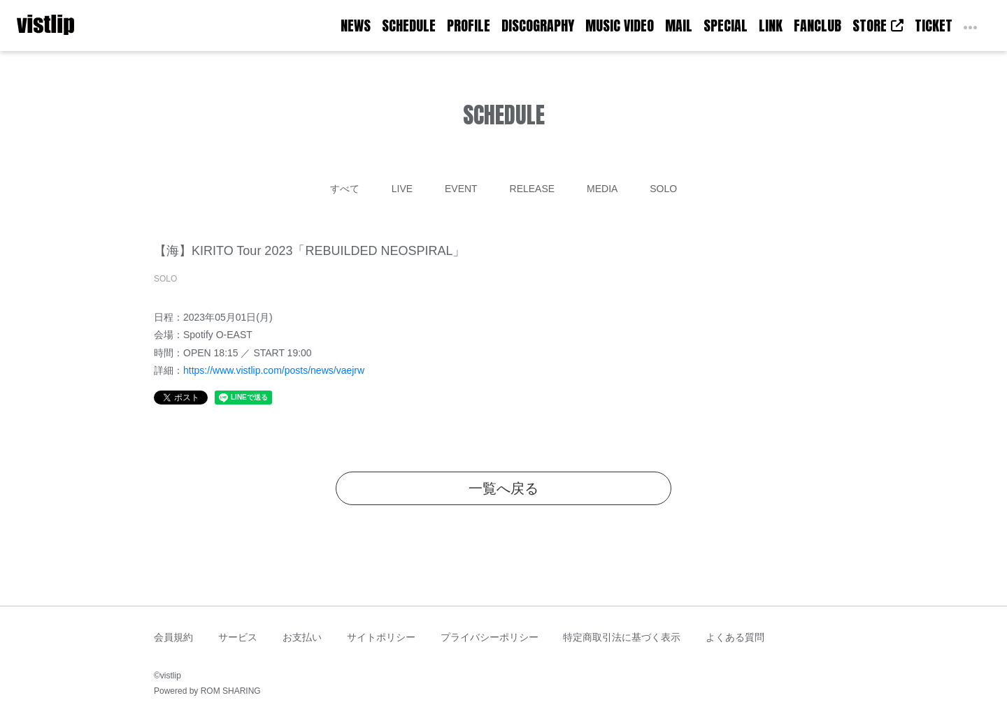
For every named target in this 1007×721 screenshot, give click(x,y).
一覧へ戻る (503, 488)
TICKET (933, 25)
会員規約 (173, 637)
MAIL (678, 25)
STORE (878, 25)
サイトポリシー (381, 637)
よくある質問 (735, 637)
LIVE (402, 188)
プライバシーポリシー (489, 637)
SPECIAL (726, 25)
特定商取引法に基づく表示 (621, 637)
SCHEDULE (409, 25)
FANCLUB (817, 25)
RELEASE (532, 188)
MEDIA (602, 188)
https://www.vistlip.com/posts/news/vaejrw (273, 370)
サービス (237, 637)
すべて (344, 188)
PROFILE (468, 25)
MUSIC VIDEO (619, 25)
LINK (771, 25)
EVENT (461, 188)
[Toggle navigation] (83, 25)
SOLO (663, 188)
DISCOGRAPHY (537, 25)
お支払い (302, 637)
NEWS (356, 25)
